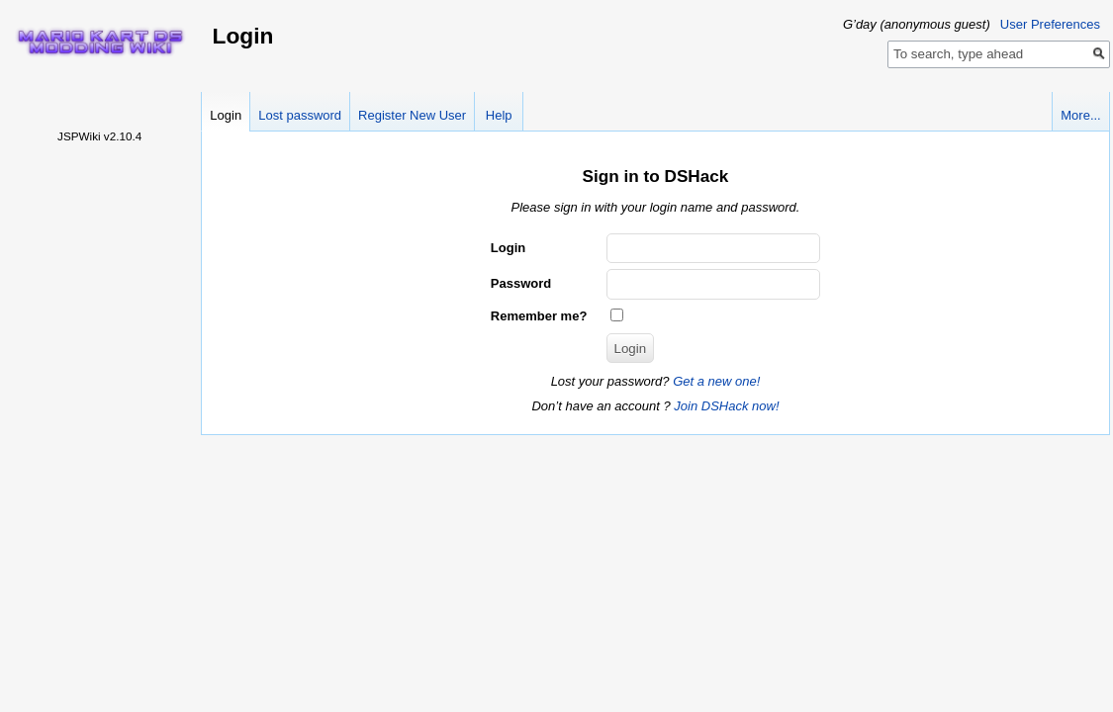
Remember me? (539, 316)
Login (225, 115)
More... (1080, 115)
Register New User (412, 115)
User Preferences (1050, 24)
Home (100, 41)
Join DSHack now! (726, 406)
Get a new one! (716, 381)
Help (499, 115)
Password (521, 283)
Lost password (299, 115)
